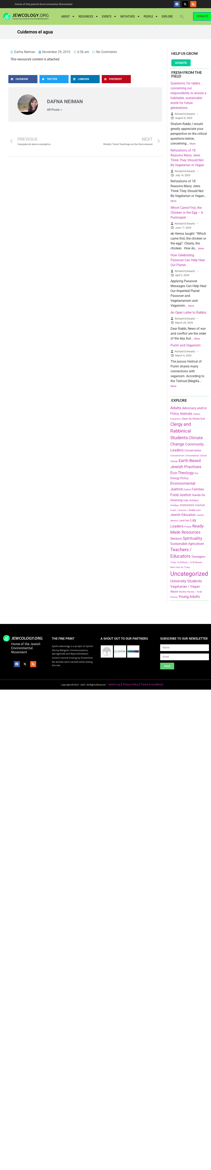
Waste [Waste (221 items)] (174, 591)
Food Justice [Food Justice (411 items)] (180, 495)
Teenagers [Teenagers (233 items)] (198, 556)
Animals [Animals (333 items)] (186, 413)
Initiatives (130, 16)
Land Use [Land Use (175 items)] (184, 520)
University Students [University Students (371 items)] (186, 581)
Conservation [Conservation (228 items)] (192, 450)
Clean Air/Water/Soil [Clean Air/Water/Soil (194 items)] (193, 418)
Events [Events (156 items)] (187, 489)
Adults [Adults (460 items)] (175, 408)
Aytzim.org (114, 684)
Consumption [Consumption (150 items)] (192, 455)
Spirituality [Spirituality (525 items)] (192, 538)
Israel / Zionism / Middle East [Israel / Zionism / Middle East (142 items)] (185, 510)
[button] (182, 16)
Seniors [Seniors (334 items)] (176, 538)
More (193, 143)
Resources (88, 16)
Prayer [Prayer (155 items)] (187, 526)
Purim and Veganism (186, 345)
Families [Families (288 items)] (198, 489)
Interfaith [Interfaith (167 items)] (200, 505)
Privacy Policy (131, 684)
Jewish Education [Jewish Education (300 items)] (183, 515)
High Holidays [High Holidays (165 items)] (191, 500)
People (151, 16)
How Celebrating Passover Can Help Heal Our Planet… (188, 260)
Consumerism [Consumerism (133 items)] (177, 455)
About (68, 16)
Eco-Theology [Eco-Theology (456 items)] (182, 472)
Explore (167, 16)
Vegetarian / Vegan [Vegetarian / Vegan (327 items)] (185, 586)
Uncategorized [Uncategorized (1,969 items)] (189, 573)
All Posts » (54, 109)
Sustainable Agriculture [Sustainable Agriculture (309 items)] (187, 544)
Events (109, 16)
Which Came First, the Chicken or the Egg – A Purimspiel (187, 212)
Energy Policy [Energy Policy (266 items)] (179, 478)
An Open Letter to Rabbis (188, 312)
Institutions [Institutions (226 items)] (187, 505)
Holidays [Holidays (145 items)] (174, 505)
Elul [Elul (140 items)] (196, 473)
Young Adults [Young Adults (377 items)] (189, 596)
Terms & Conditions (152, 684)
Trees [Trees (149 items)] (173, 562)
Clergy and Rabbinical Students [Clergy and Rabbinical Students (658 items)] (180, 431)
